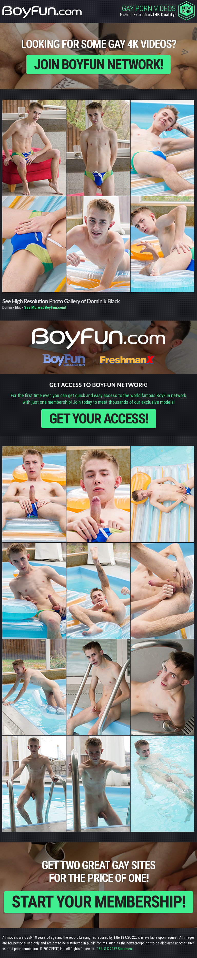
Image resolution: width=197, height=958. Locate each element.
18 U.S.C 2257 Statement (115, 949)
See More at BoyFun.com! (45, 307)
